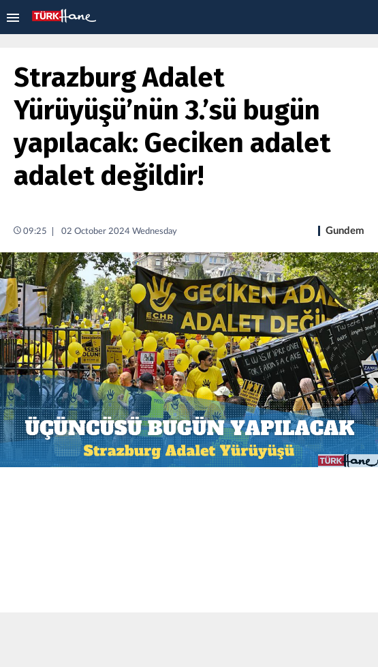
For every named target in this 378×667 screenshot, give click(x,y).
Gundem (345, 231)
